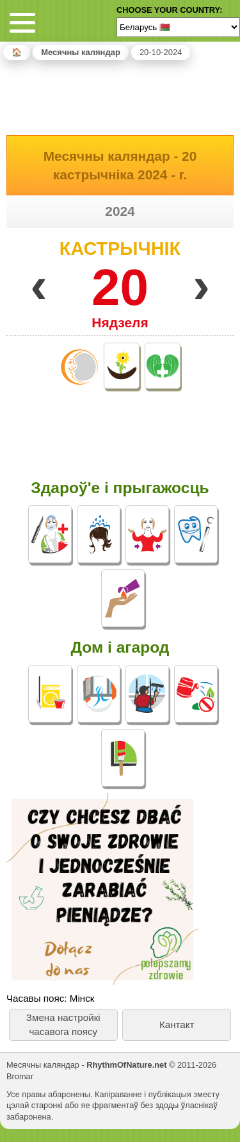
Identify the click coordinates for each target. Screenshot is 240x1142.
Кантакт (177, 1024)
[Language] (178, 27)
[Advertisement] (120, 95)
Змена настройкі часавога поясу (63, 1024)
